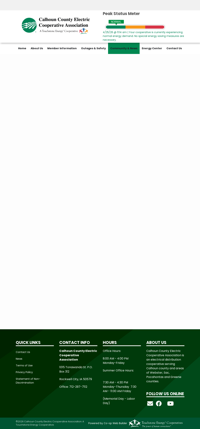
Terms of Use (24, 365)
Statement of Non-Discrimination (28, 380)
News (19, 359)
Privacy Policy (24, 372)
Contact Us (174, 48)
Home (22, 48)
